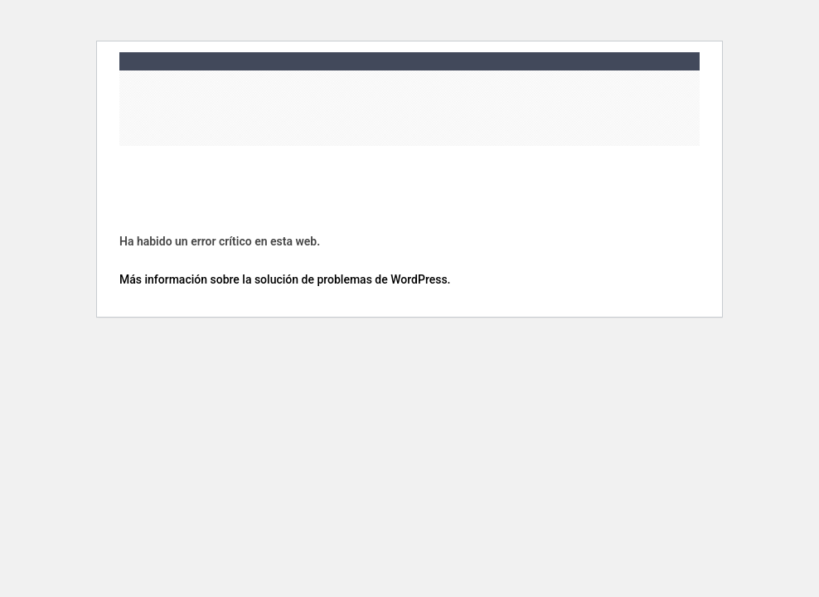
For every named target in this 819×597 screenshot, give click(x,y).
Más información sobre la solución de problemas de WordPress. (285, 278)
